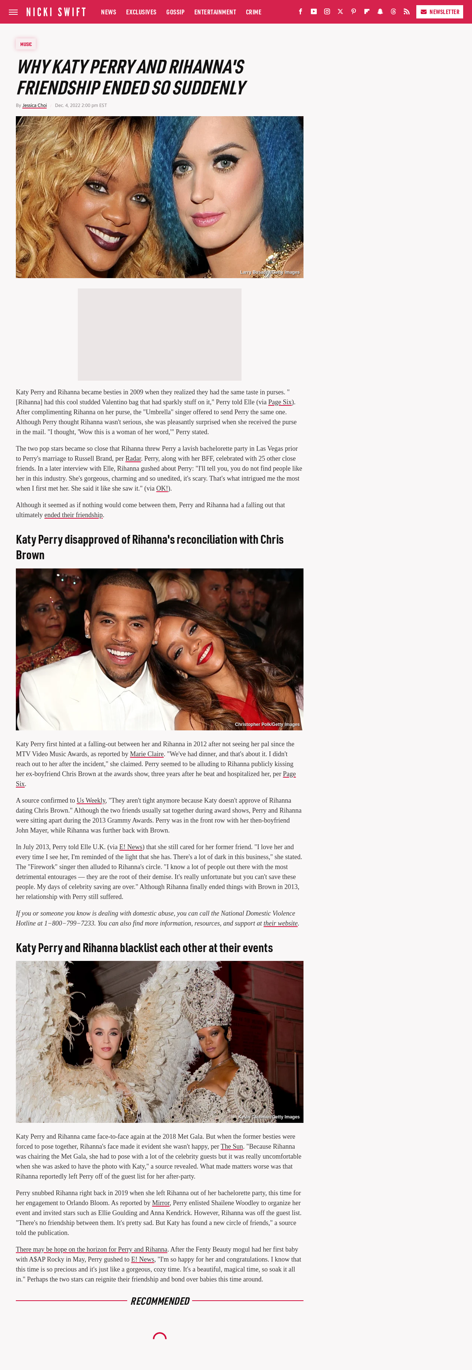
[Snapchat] (380, 13)
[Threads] (393, 13)
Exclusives (141, 11)
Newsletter (439, 11)
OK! (162, 488)
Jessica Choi (34, 105)
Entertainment (215, 11)
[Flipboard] (367, 13)
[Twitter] (340, 13)
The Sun (232, 1146)
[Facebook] (300, 13)
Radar (133, 458)
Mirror (160, 1203)
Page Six (280, 402)
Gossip (175, 11)
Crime (254, 11)
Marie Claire (147, 754)
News (108, 11)
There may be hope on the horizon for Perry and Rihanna (91, 1249)
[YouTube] (313, 13)
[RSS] (406, 13)
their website (281, 923)
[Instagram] (327, 13)
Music (26, 44)
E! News (130, 847)
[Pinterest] (353, 13)
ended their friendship (73, 515)
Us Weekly (91, 800)
